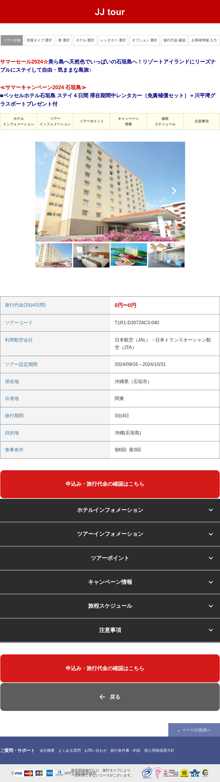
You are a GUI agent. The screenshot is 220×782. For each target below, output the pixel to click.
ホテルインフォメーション (18, 121)
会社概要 (47, 750)
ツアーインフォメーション (55, 121)
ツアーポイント (92, 121)
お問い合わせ (95, 750)
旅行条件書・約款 (125, 750)
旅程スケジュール (165, 121)
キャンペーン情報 (128, 121)
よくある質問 (69, 750)
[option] (110, 192)
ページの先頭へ (196, 730)
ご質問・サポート (17, 750)
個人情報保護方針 (159, 750)
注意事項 (202, 121)
